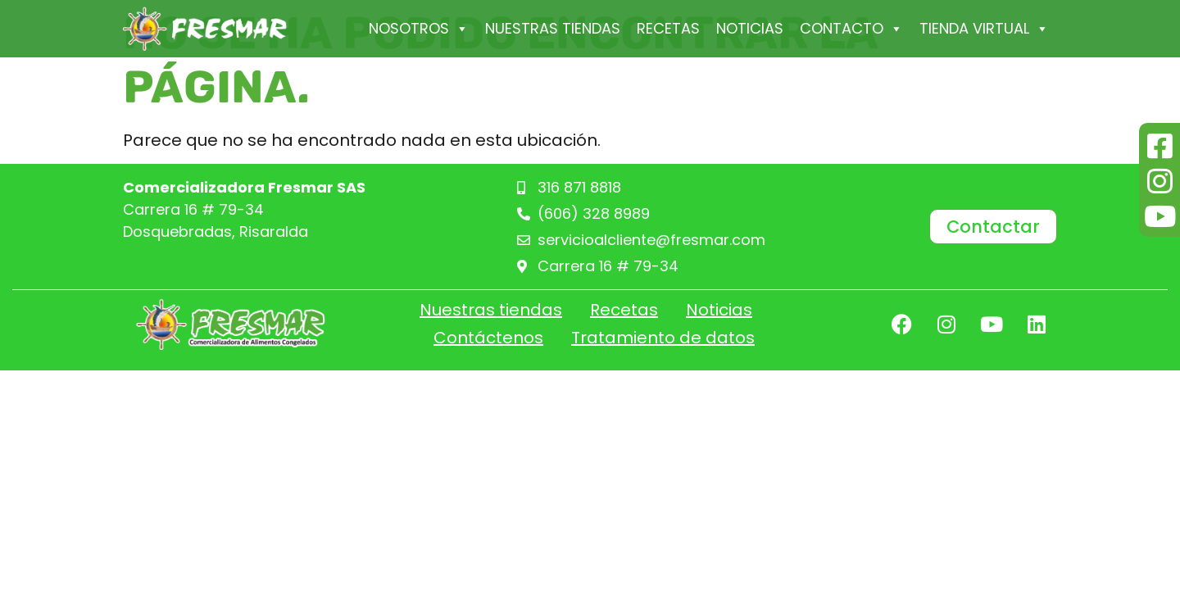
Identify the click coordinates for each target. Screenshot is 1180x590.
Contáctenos (488, 337)
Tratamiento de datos (663, 337)
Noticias (749, 28)
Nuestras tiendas (552, 28)
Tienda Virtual (984, 28)
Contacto (851, 28)
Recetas (668, 28)
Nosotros (419, 28)
